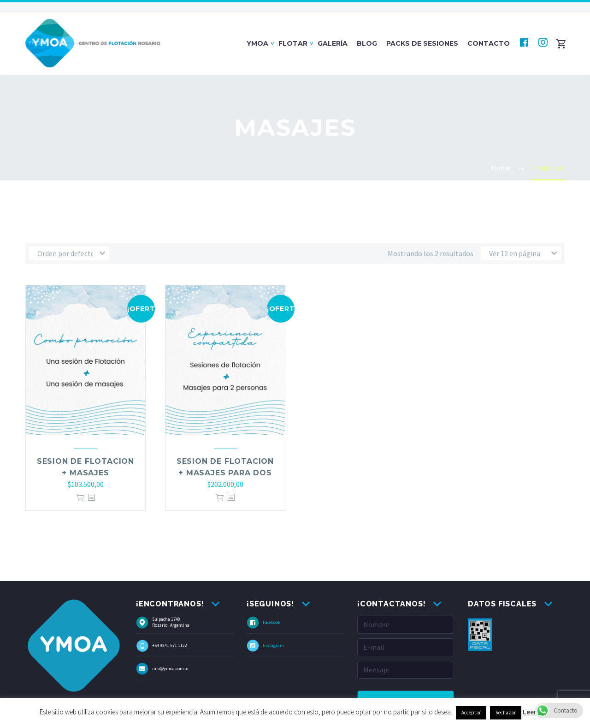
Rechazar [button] (506, 712)
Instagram (273, 645)
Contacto (488, 43)
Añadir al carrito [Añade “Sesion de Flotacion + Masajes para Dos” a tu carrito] (220, 497)
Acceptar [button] (471, 712)
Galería (333, 43)
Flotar (292, 43)
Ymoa (257, 43)
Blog (367, 43)
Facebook (271, 622)
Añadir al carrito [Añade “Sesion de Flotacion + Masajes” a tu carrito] (80, 497)
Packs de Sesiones (422, 43)
